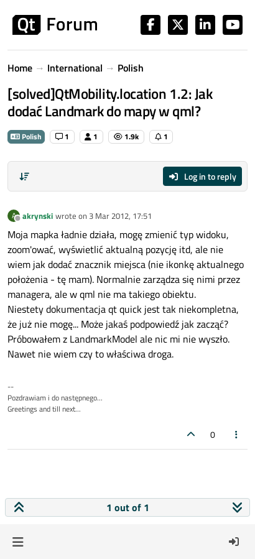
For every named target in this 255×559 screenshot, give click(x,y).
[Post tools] (237, 434)
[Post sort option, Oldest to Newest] (24, 176)
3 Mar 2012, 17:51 (120, 216)
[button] (17, 541)
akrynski (37, 216)
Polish (26, 136)
